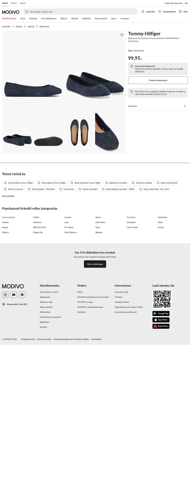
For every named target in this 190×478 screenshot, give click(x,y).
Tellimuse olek (46, 456)
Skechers (37, 376)
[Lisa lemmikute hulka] (122, 35)
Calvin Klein (132, 382)
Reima (98, 371)
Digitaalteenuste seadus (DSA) (129, 461)
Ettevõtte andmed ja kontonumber (93, 451)
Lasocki (67, 371)
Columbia (131, 376)
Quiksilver (162, 371)
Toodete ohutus (122, 456)
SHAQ (36, 371)
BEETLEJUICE (39, 382)
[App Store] (161, 474)
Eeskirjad (81, 466)
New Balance (70, 387)
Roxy (98, 382)
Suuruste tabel (121, 446)
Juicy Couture (8, 371)
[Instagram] (5, 449)
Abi (186, 3)
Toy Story (131, 371)
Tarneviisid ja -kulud (49, 446)
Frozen (161, 382)
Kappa (5, 382)
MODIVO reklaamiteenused (90, 461)
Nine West (100, 376)
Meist (80, 446)
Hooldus (119, 451)
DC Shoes (68, 382)
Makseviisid (45, 466)
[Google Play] (161, 468)
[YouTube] (14, 449)
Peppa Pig (37, 387)
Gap (66, 376)
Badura (5, 387)
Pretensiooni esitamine (50, 471)
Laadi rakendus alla (173, 3)
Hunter (5, 376)
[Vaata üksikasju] (185, 106)
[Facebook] (22, 449)
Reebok (99, 387)
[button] (33, 72)
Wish (160, 376)
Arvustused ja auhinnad (126, 466)
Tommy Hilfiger (144, 33)
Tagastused (45, 451)
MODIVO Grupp (85, 456)
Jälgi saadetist (46, 461)
